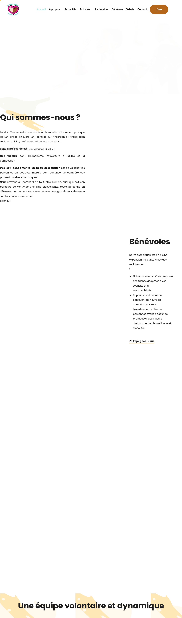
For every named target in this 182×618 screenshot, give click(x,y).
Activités (86, 9)
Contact (142, 9)
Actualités (70, 9)
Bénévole (117, 9)
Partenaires (101, 9)
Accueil (41, 9)
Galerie (130, 9)
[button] (159, 9)
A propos (55, 9)
